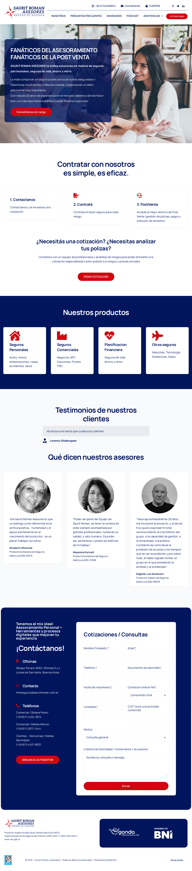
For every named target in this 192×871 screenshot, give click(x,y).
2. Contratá (83, 204)
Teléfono (90, 667)
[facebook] (173, 6)
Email (132, 648)
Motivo (88, 729)
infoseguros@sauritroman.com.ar (37, 692)
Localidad (91, 707)
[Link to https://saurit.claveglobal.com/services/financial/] (139, 195)
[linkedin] (183, 6)
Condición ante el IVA (142, 687)
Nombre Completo (96, 648)
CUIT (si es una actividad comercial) (143, 708)
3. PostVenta (147, 204)
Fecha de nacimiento (98, 687)
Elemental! (111, 860)
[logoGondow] (124, 829)
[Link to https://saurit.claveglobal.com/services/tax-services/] (76, 195)
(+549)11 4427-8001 (28, 744)
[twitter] (178, 6)
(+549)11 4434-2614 (28, 717)
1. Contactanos (22, 199)
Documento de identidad (144, 667)
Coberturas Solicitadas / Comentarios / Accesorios (116, 749)
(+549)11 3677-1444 (28, 728)
